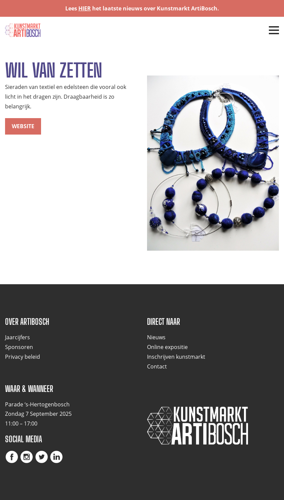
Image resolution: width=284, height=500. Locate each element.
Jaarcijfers (17, 337)
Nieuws (156, 337)
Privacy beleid (22, 356)
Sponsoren (19, 347)
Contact (157, 366)
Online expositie (167, 347)
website (23, 126)
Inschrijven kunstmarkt (176, 356)
